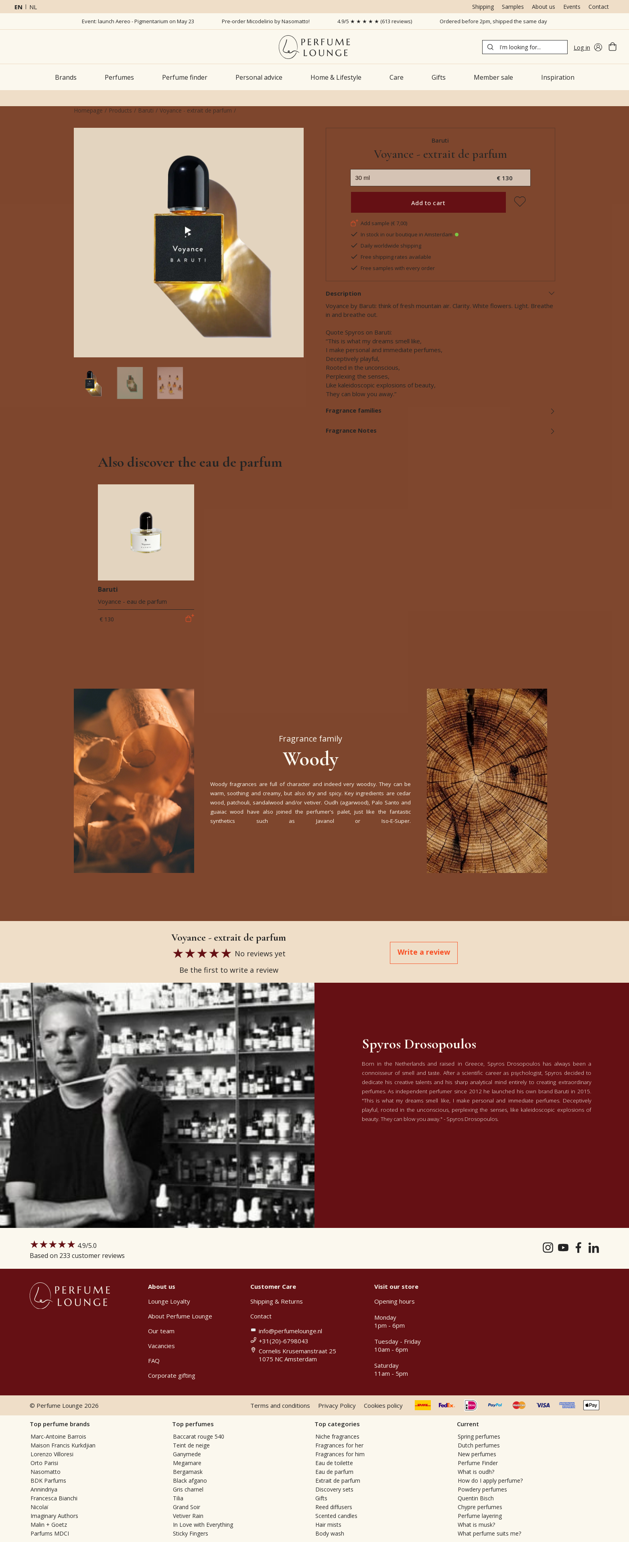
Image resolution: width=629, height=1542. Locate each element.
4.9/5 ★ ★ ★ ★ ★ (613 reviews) (374, 21)
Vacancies (161, 1346)
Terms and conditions (280, 1405)
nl (33, 7)
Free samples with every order (392, 268)
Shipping (483, 6)
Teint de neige (191, 1445)
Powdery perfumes (482, 1489)
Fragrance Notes (441, 430)
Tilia (178, 1498)
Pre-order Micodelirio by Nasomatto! (266, 21)
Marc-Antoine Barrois (58, 1436)
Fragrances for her (339, 1445)
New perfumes (477, 1454)
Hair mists (328, 1524)
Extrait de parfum (337, 1480)
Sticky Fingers (190, 1533)
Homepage (88, 110)
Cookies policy (383, 1405)
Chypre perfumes (480, 1507)
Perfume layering (480, 1516)
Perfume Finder (478, 1463)
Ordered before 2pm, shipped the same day (493, 21)
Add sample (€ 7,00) (378, 223)
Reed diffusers (333, 1507)
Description (441, 293)
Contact (598, 6)
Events (571, 6)
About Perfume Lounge (180, 1316)
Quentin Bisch (476, 1498)
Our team (161, 1331)
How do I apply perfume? (490, 1480)
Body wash (329, 1533)
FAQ (154, 1361)
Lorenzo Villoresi (51, 1454)
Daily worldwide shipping (385, 246)
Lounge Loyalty (169, 1301)
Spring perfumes (479, 1436)
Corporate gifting (171, 1375)
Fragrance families (441, 410)
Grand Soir (186, 1507)
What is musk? (476, 1524)
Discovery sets (334, 1489)
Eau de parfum (334, 1471)
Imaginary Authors (54, 1516)
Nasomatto (45, 1471)
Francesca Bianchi (53, 1498)
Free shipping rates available (390, 257)
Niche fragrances (337, 1436)
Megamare (187, 1463)
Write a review (424, 952)
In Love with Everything (203, 1524)
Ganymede (187, 1454)
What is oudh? (476, 1471)
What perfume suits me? (489, 1533)
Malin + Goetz (48, 1524)
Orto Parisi (44, 1463)
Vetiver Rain (188, 1516)
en (18, 7)
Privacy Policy (337, 1405)
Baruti (146, 110)
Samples (513, 6)
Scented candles (336, 1516)
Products (120, 110)
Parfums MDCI (49, 1533)
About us (543, 6)
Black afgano (190, 1480)
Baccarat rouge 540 (198, 1436)
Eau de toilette (334, 1463)
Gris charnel (188, 1489)
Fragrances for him (340, 1454)
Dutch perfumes (479, 1445)
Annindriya (43, 1489)
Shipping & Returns (276, 1301)
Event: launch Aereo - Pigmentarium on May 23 (138, 21)
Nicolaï (39, 1507)
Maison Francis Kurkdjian (62, 1445)
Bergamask (188, 1471)
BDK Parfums (48, 1480)
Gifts (321, 1498)
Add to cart (428, 203)
